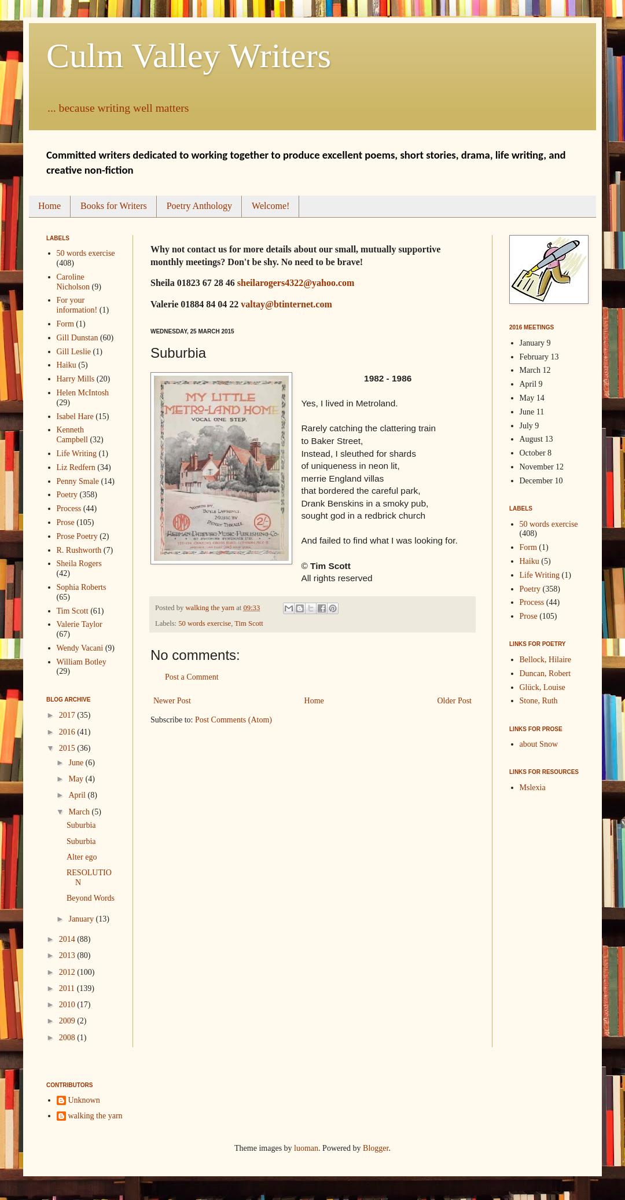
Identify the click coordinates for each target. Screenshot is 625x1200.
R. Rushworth (79, 550)
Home (49, 206)
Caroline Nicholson (73, 282)
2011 (68, 988)
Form (65, 324)
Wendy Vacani (80, 648)
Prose (66, 522)
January (81, 919)
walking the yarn (95, 1115)
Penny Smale (78, 481)
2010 (68, 1004)
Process (69, 508)
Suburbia (81, 825)
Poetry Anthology (199, 206)
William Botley (81, 662)
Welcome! (270, 206)
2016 (68, 732)
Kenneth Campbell (72, 434)
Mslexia (533, 787)
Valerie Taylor (79, 624)
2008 (68, 1037)
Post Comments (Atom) (233, 719)
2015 (68, 748)
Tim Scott (248, 623)
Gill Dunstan (77, 337)
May (76, 779)
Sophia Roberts (81, 587)
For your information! (77, 305)
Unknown (84, 1100)
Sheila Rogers (79, 563)
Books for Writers (113, 206)
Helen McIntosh (83, 392)
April (77, 795)
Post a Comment (192, 677)
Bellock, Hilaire (545, 659)
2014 (68, 939)
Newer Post (172, 700)
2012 (68, 972)
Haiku (66, 365)
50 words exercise (204, 623)
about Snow (539, 744)
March (79, 812)
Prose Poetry (77, 536)
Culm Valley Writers (188, 55)
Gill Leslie (74, 351)
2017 (68, 715)
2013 (68, 955)
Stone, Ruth (539, 700)
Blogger (375, 1148)
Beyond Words (91, 898)
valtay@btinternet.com (286, 304)
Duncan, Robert (545, 673)
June (76, 762)
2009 (68, 1020)
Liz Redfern (76, 467)
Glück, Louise (542, 687)
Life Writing (77, 453)
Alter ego (82, 857)
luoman (306, 1148)
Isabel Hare (75, 416)
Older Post (455, 700)
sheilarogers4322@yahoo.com (296, 283)
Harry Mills (76, 379)
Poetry (67, 494)
